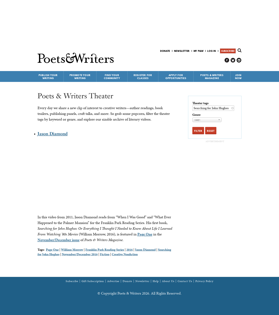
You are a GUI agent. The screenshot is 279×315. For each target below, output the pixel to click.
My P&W (199, 51)
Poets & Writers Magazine (211, 77)
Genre (196, 114)
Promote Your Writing (80, 77)
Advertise (113, 281)
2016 (129, 249)
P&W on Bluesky (233, 60)
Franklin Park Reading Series (104, 249)
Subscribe (228, 51)
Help (156, 281)
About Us (168, 281)
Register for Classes (143, 77)
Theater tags (200, 103)
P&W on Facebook (227, 60)
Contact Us (185, 281)
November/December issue (59, 240)
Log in (211, 51)
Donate (165, 51)
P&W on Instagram (239, 60)
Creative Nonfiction (125, 254)
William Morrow (72, 249)
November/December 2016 (80, 254)
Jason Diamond (53, 133)
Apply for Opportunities (175, 77)
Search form (239, 50)
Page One (144, 234)
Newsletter (182, 51)
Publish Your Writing (48, 77)
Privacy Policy (204, 281)
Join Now (238, 77)
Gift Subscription (92, 281)
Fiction (104, 254)
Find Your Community (112, 77)
